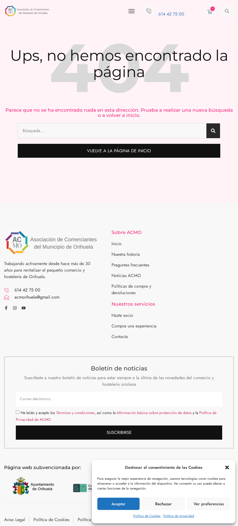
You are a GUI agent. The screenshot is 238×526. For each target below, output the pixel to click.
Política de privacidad (178, 515)
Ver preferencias (209, 504)
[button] (227, 467)
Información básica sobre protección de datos (154, 412)
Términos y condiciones (75, 412)
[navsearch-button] (227, 11)
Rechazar (163, 504)
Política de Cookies (147, 515)
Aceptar (119, 504)
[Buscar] (213, 130)
